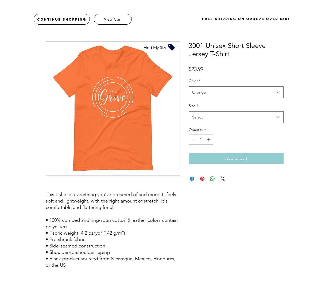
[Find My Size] (160, 47)
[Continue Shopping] (62, 19)
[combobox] (236, 92)
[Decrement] (192, 139)
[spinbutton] (201, 139)
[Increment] (209, 139)
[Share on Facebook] (192, 178)
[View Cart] (113, 19)
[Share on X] (222, 178)
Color (194, 80)
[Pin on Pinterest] (202, 178)
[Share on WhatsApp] (212, 178)
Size (193, 105)
